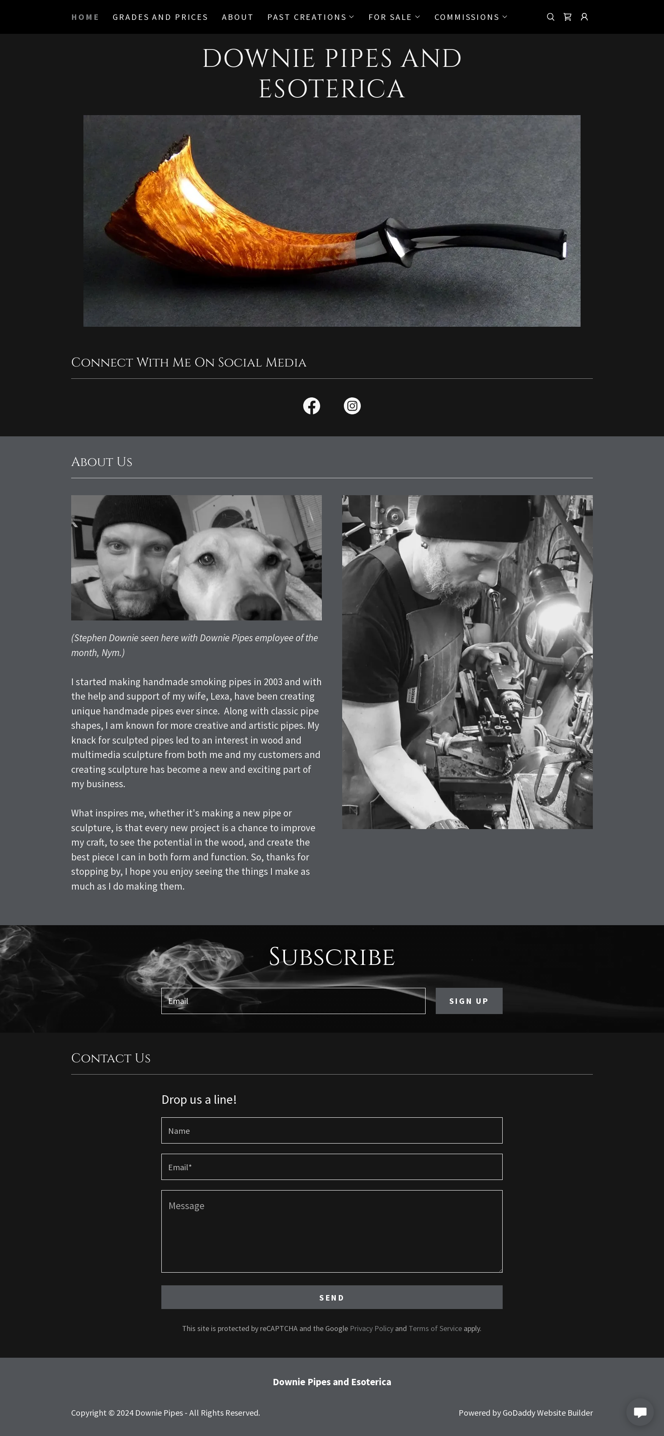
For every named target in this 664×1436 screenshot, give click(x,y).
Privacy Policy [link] (371, 1328)
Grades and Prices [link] (160, 16)
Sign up (469, 1000)
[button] (311, 17)
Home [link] (85, 17)
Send (332, 1297)
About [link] (238, 16)
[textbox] (293, 1001)
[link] (567, 16)
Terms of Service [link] (435, 1328)
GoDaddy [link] (519, 1412)
